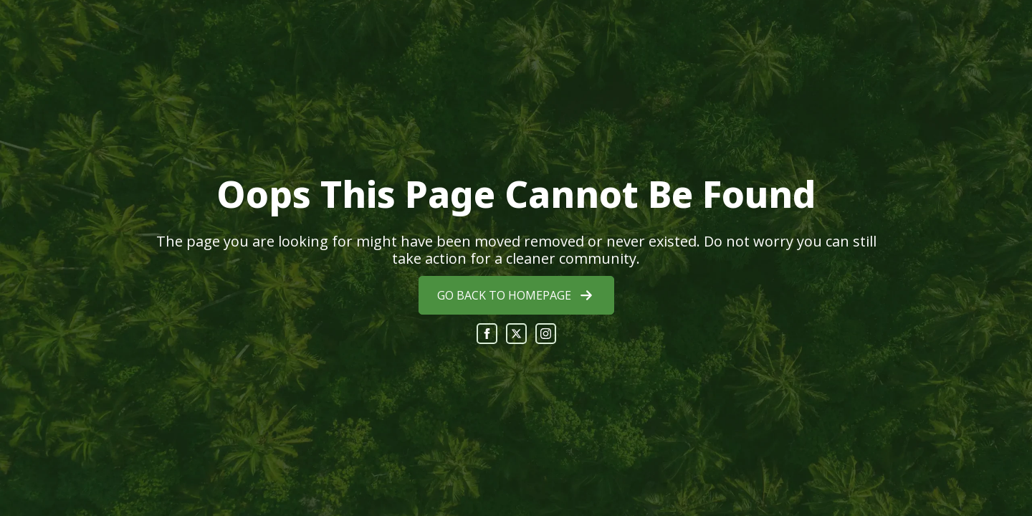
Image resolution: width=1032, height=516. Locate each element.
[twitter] (516, 333)
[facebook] (487, 333)
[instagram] (545, 333)
